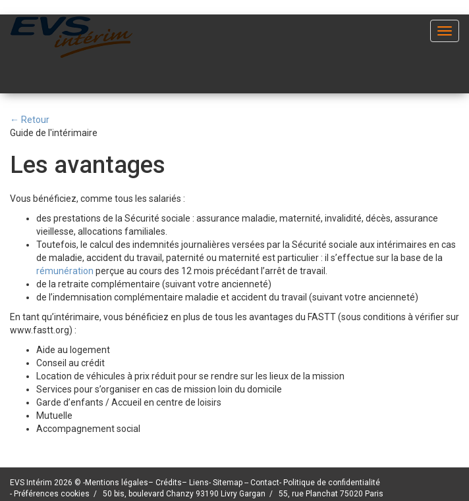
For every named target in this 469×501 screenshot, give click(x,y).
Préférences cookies (52, 493)
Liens (199, 482)
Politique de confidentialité (331, 482)
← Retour (29, 119)
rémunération (66, 271)
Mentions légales (116, 482)
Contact (264, 482)
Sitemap (228, 482)
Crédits (168, 482)
